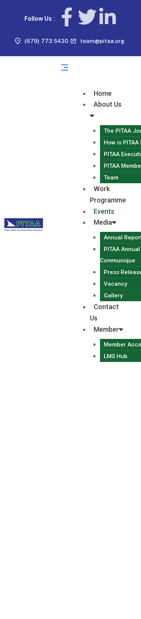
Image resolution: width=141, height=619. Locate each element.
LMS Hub (115, 356)
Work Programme (108, 194)
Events (104, 211)
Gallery (113, 295)
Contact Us (104, 312)
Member (108, 329)
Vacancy (115, 283)
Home (103, 93)
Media (105, 222)
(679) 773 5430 (46, 41)
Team (111, 177)
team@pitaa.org (102, 41)
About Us (105, 110)
